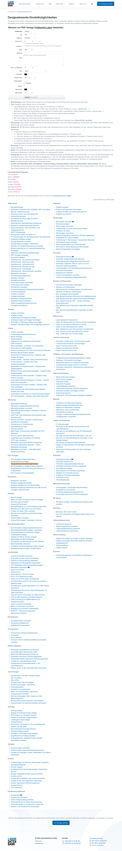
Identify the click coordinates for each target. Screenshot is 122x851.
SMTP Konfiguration (18, 232)
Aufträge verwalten (18, 278)
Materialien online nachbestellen (67, 410)
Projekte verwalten (17, 294)
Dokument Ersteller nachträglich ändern (70, 391)
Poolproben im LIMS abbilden (21, 348)
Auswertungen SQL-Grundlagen (22, 682)
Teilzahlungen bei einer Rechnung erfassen (71, 228)
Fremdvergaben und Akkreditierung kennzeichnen (74, 268)
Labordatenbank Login (19, 426)
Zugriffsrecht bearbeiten (19, 422)
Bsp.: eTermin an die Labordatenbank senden (72, 331)
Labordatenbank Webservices (67, 320)
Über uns (38, 841)
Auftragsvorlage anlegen (20, 731)
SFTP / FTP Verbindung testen (22, 576)
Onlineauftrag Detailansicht (20, 276)
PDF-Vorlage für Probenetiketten (22, 473)
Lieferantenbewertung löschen (67, 531)
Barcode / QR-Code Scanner (66, 512)
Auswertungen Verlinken (19, 694)
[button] (93, 4)
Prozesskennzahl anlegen (20, 285)
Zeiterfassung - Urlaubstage (21, 269)
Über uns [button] (82, 4)
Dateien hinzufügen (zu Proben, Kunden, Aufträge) (74, 538)
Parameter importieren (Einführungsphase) (26, 656)
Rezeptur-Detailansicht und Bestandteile (25, 485)
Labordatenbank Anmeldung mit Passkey (25, 438)
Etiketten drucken (17, 221)
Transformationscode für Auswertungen (70, 343)
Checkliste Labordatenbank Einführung (25, 650)
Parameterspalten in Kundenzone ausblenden (27, 804)
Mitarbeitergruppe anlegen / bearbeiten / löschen (28, 410)
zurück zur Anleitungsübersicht (20, 12)
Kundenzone (16, 795)
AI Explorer (15, 635)
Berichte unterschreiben (19, 502)
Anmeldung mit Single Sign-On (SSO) (24, 219)
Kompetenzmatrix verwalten (21, 621)
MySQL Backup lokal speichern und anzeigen (27, 701)
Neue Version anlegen (64, 379)
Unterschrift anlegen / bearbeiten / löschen (26, 520)
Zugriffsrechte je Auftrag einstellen (23, 736)
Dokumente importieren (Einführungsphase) (72, 388)
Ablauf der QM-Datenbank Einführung (24, 654)
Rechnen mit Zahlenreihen (65, 287)
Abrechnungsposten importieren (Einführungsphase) (75, 235)
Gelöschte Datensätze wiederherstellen (25, 253)
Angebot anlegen (62, 207)
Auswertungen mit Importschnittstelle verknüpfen (28, 703)
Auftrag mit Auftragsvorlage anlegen (24, 713)
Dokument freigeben (63, 384)
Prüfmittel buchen (62, 477)
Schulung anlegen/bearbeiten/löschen (70, 492)
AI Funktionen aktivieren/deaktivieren (24, 633)
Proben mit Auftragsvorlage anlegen (24, 717)
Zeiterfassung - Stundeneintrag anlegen (25, 260)
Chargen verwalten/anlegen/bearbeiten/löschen (73, 414)
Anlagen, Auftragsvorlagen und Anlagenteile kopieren (30, 324)
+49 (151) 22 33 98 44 (72, 843)
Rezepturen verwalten (19, 481)
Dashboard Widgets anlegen (21, 239)
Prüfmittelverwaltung (64, 459)
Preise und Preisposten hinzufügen (68, 209)
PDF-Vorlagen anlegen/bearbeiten (23, 459)
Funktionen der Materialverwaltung (68, 403)
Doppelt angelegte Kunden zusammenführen (27, 774)
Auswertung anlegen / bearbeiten (23, 685)
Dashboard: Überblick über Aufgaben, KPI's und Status (30, 209)
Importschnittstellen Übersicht (22, 556)
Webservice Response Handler (67, 348)
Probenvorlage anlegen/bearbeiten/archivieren (27, 750)
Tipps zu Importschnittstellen (21, 604)
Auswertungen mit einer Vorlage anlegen (25, 675)
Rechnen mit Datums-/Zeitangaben (68, 292)
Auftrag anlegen (16, 711)
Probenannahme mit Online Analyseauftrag (26, 802)
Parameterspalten (17, 687)
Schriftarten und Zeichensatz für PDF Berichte (27, 541)
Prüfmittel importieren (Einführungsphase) (71, 466)
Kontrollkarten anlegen (64, 468)
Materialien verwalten (18, 273)
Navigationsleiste (17, 207)
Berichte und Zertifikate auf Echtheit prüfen (26, 513)
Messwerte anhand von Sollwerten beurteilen (72, 362)
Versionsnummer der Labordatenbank (24, 214)
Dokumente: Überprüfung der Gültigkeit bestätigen (74, 395)
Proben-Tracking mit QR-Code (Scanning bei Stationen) (31, 350)
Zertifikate (14, 516)
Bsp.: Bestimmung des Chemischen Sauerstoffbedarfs (75, 299)
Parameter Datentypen (64, 270)
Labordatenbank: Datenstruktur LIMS (24, 652)
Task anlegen (15, 413)
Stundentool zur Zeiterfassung (22, 424)
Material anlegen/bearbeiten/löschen (69, 405)
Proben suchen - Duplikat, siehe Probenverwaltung (29, 359)
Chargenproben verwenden (66, 417)
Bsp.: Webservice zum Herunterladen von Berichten (74, 329)
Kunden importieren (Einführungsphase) (25, 783)
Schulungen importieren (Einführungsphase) (72, 494)
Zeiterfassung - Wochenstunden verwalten (26, 271)
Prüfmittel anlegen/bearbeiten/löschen (70, 464)
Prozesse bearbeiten (18, 292)
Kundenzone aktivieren (19, 797)
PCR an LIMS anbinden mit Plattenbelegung (26, 597)
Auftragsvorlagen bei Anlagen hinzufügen (26, 320)
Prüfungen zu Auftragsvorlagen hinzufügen (26, 322)
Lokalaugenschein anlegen (20, 720)
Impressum (39, 843)
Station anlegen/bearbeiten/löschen (24, 303)
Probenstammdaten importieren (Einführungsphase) (29, 659)
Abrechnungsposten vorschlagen (68, 249)
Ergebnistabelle (16, 339)
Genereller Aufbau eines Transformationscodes (73, 341)
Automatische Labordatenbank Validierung (26, 223)
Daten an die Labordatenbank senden (69, 327)
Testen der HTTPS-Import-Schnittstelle (25, 579)
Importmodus (15, 572)
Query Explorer (16, 637)
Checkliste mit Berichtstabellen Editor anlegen (27, 546)
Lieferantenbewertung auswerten (68, 529)
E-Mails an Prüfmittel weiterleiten (68, 475)
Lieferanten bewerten (63, 524)
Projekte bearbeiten (18, 296)
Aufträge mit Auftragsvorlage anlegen (24, 733)
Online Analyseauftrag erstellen (22, 800)
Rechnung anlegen (63, 224)
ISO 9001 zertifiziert (99, 843)
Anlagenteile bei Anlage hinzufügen (23, 318)
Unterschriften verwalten (83, 120)
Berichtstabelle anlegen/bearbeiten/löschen (26, 528)
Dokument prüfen (62, 382)
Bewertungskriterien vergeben (67, 526)
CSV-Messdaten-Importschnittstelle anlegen (27, 565)
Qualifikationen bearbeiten (20, 625)
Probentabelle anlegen (19, 535)
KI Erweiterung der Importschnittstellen (25, 558)
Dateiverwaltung (62, 545)
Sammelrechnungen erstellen (66, 242)
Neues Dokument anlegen (65, 377)
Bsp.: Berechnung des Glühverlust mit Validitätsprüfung (76, 296)
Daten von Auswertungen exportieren (24, 691)
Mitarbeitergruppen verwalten (21, 408)
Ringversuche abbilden (64, 273)
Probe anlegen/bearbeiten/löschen (23, 334)
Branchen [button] (59, 4)
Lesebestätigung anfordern (66, 386)
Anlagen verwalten (17, 313)
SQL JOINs (15, 680)
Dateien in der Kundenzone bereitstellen (25, 806)
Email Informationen (18, 257)
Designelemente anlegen (63, 196)
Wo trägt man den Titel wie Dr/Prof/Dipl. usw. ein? (74, 436)
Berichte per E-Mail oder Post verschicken (26, 509)
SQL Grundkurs (16, 678)
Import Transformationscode (66, 350)
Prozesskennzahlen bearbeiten (22, 283)
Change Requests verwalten (21, 241)
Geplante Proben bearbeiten (21, 301)
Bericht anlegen (16, 497)
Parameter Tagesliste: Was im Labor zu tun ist (72, 263)
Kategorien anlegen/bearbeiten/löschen (25, 225)
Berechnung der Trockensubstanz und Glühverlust (74, 289)
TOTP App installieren (18, 440)
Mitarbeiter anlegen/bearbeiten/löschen (25, 406)
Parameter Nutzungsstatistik (66, 266)
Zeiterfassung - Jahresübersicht (22, 264)
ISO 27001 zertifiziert (99, 841)
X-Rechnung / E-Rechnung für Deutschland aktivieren (75, 240)
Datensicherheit (97, 838)
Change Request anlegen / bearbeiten (24, 244)
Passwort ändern (17, 429)
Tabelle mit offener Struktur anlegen (24, 537)
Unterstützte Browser (18, 216)
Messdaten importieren (20, 567)
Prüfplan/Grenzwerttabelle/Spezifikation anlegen (73, 358)
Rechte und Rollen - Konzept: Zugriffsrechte (26, 420)
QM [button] (50, 4)
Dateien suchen (61, 548)
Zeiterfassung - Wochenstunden (22, 262)
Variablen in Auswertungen (20, 689)
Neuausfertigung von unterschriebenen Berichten (28, 506)
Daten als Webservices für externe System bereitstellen (76, 322)
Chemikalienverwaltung (64, 412)
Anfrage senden (106, 4)
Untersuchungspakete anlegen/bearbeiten (71, 277)
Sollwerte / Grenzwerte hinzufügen (68, 360)
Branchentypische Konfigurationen (23, 729)
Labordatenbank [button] (24, 4)
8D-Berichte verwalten (19, 287)
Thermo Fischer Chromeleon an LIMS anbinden (28, 595)
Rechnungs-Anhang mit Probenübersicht (70, 442)
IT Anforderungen (62, 424)
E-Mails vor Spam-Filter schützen (23, 511)
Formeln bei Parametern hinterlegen (69, 285)
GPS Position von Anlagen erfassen (23, 715)
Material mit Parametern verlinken (68, 407)
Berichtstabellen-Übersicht (20, 544)
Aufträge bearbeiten (18, 280)
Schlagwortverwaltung (19, 305)
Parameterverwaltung (65, 257)
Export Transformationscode (66, 346)
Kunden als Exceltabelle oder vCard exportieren (28, 778)
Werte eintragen (16, 337)
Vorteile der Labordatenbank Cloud (23, 661)
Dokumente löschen (63, 393)
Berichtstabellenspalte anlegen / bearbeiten (26, 530)
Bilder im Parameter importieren (22, 606)
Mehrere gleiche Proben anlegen (22, 353)
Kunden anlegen (16, 767)
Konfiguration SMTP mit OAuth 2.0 (23, 235)
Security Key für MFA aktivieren (22, 436)
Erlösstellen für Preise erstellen (67, 238)
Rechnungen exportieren (65, 233)
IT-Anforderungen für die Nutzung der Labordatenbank (30, 237)
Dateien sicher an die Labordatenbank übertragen (29, 668)
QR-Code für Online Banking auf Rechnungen (72, 247)
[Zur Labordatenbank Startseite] (11, 3)
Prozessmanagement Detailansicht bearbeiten (27, 289)
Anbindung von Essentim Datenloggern (25, 608)
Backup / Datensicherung (20, 212)
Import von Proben (17, 570)
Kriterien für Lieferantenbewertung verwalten (27, 246)
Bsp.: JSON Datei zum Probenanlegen (69, 334)
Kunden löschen (16, 785)
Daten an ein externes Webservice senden (71, 324)
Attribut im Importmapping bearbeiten (24, 560)
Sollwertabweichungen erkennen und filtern (71, 365)
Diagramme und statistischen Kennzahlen (26, 341)
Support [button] (71, 4)
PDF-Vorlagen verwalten (19, 255)
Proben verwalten (17, 332)
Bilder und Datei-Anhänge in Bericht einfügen (27, 500)
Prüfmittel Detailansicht (64, 461)
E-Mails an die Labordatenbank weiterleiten (26, 781)
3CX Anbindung (16, 787)
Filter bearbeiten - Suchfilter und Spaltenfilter (27, 346)
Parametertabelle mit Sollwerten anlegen (25, 532)
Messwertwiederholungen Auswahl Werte (26, 548)
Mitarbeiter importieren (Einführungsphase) (26, 442)
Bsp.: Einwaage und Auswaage (67, 294)
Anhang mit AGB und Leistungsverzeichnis (71, 212)
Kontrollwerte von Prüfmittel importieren (70, 471)
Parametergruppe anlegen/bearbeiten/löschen (72, 261)
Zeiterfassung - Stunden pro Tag (22, 267)
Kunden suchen (16, 776)
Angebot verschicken (63, 214)
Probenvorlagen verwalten (20, 748)
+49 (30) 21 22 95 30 (72, 841)
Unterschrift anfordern (19, 504)
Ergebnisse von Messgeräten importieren (25, 563)
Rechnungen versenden (64, 226)
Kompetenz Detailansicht (20, 623)
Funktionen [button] (39, 4)
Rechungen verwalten (65, 222)
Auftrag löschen (16, 722)
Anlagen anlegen (17, 315)
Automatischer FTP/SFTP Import (22, 574)
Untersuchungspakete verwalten (67, 275)
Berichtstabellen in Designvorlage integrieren (27, 466)
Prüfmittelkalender (62, 480)
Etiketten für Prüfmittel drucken (67, 473)
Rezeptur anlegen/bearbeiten (21, 483)
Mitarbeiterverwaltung (19, 404)
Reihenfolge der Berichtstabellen (22, 539)
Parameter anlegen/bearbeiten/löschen (70, 259)
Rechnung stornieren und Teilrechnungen (71, 244)
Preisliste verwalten (63, 231)
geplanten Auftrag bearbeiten (21, 299)
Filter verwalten (16, 343)
